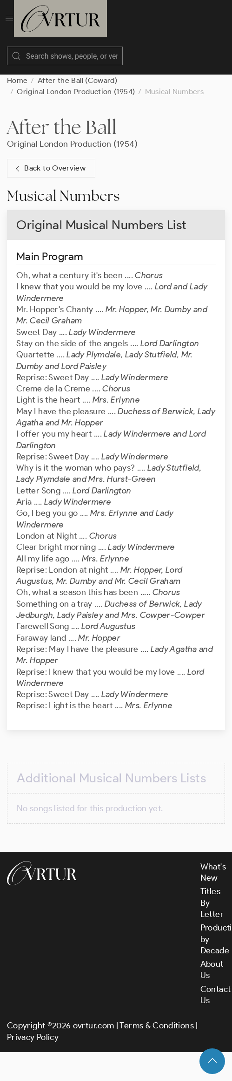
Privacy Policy (33, 1037)
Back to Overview (49, 168)
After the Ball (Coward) (77, 80)
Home (17, 80)
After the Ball (62, 127)
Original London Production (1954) (76, 91)
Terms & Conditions (156, 1025)
